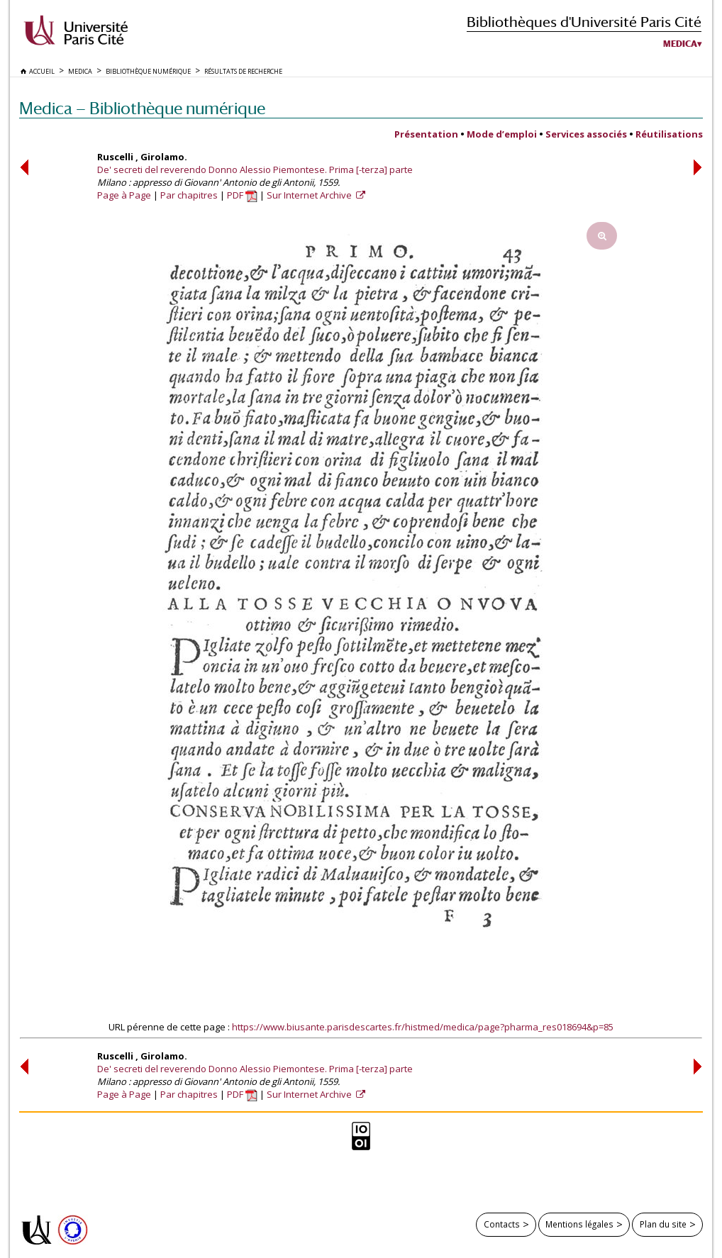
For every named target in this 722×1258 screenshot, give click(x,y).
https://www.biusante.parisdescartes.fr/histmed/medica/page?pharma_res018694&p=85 (422, 1026)
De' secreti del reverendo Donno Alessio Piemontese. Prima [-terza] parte (255, 169)
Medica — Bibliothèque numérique (142, 108)
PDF (242, 195)
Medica (680, 44)
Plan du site (663, 1224)
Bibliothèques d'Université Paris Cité (584, 21)
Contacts (502, 1224)
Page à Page (124, 195)
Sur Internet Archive (310, 195)
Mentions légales (579, 1224)
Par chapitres (189, 195)
